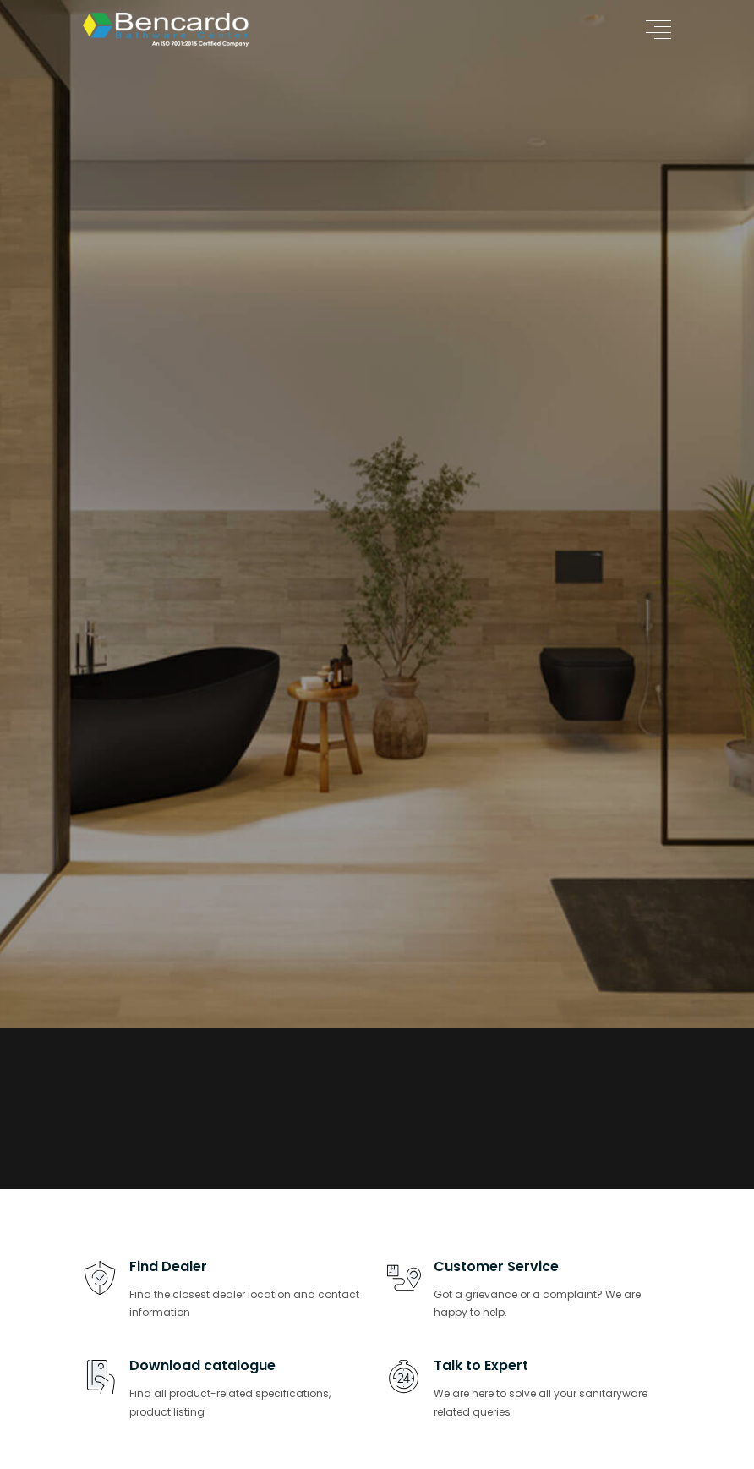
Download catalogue (202, 1365)
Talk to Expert (481, 1365)
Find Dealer (168, 1266)
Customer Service (496, 1266)
